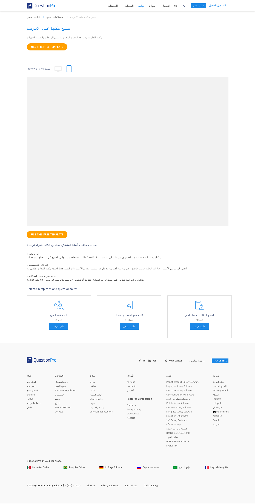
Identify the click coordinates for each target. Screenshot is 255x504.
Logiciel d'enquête (216, 468)
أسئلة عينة (31, 382)
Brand (216, 421)
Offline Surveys (173, 425)
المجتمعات (59, 395)
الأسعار (159, 5)
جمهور (57, 399)
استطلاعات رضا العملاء (176, 429)
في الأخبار (217, 408)
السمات (122, 5)
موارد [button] (145, 5)
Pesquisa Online (74, 468)
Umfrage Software (110, 468)
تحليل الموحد (172, 438)
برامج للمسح (181, 468)
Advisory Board (220, 391)
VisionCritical (133, 414)
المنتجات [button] (106, 5)
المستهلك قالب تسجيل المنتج (199, 315)
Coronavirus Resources (101, 412)
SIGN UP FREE (217, 360)
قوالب (134, 5)
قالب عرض (59, 326)
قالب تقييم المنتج (58, 315)
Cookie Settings (151, 486)
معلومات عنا (218, 382)
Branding (31, 395)
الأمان (29, 408)
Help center (168, 360)
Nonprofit (131, 387)
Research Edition (63, 408)
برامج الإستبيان (61, 382)
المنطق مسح (32, 391)
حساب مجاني (195, 5)
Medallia (131, 418)
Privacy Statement (110, 486)
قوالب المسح (36, 17)
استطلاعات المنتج (58, 17)
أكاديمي (130, 391)
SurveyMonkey (134, 410)
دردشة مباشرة (191, 360)
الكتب (92, 391)
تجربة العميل (60, 387)
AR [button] (168, 6)
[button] (177, 5)
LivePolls (59, 412)
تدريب (92, 404)
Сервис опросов (148, 468)
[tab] (69, 69)
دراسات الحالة (96, 399)
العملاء (216, 395)
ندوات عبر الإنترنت (98, 408)
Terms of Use (131, 486)
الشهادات (217, 404)
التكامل (30, 399)
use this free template (47, 47)
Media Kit (217, 416)
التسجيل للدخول (217, 5)
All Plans (131, 382)
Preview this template (38, 68)
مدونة (92, 382)
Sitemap (91, 486)
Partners (217, 399)
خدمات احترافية (33, 404)
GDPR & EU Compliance (177, 442)
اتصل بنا (216, 425)
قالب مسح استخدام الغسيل (129, 315)
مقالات (93, 387)
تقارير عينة (31, 387)
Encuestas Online (38, 468)
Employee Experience (65, 391)
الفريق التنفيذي (220, 387)
